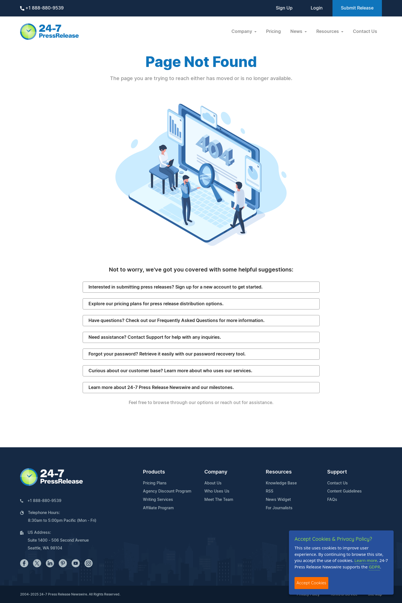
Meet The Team (218, 500)
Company (215, 472)
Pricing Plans (155, 483)
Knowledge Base (281, 483)
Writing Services (158, 500)
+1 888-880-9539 (42, 8)
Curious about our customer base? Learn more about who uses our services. (170, 371)
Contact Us (365, 31)
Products (154, 472)
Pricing (273, 31)
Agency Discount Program (167, 491)
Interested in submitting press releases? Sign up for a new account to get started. (175, 287)
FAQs (332, 500)
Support (337, 472)
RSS (269, 491)
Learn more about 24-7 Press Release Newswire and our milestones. (161, 387)
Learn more (366, 560)
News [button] (296, 31)
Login (317, 8)
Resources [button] (328, 31)
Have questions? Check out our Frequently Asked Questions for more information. (176, 320)
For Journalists (279, 508)
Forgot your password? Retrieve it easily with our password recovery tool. (167, 354)
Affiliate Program (158, 508)
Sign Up (284, 8)
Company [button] (242, 31)
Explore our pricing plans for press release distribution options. (156, 304)
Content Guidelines (344, 491)
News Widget (278, 500)
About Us (213, 483)
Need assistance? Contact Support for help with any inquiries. (154, 337)
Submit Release (357, 8)
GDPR (374, 567)
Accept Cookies (311, 582)
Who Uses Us (216, 491)
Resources (279, 472)
